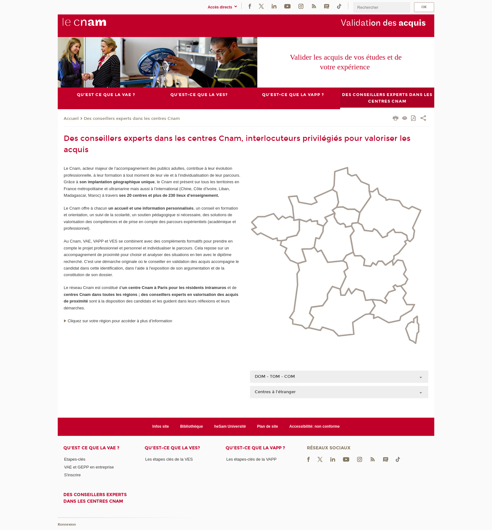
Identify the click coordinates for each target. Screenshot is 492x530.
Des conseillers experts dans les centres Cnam (132, 118)
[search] (381, 7)
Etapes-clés (74, 459)
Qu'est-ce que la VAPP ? (255, 448)
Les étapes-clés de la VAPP (251, 459)
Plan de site (267, 426)
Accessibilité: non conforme (314, 426)
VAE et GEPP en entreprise (89, 467)
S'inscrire (72, 475)
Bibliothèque (191, 426)
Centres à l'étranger (275, 391)
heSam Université (230, 426)
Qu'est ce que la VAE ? (91, 448)
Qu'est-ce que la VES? (172, 448)
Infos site (160, 426)
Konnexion (67, 524)
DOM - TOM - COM (275, 376)
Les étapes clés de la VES (169, 459)
